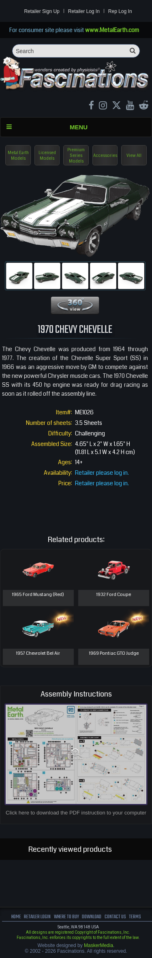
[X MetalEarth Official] (116, 106)
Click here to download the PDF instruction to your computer (76, 813)
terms (135, 917)
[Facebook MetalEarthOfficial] (91, 106)
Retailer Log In (84, 11)
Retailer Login (37, 917)
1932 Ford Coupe (113, 594)
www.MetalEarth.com (112, 30)
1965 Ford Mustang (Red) (38, 594)
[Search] (76, 51)
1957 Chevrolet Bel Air (38, 653)
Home (16, 917)
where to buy (66, 917)
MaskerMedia (98, 945)
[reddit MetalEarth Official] (143, 106)
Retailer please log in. (102, 473)
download (91, 917)
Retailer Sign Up (41, 11)
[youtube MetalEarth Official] (130, 106)
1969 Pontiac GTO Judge (114, 653)
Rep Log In (120, 11)
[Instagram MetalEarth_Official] (103, 106)
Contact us (115, 917)
